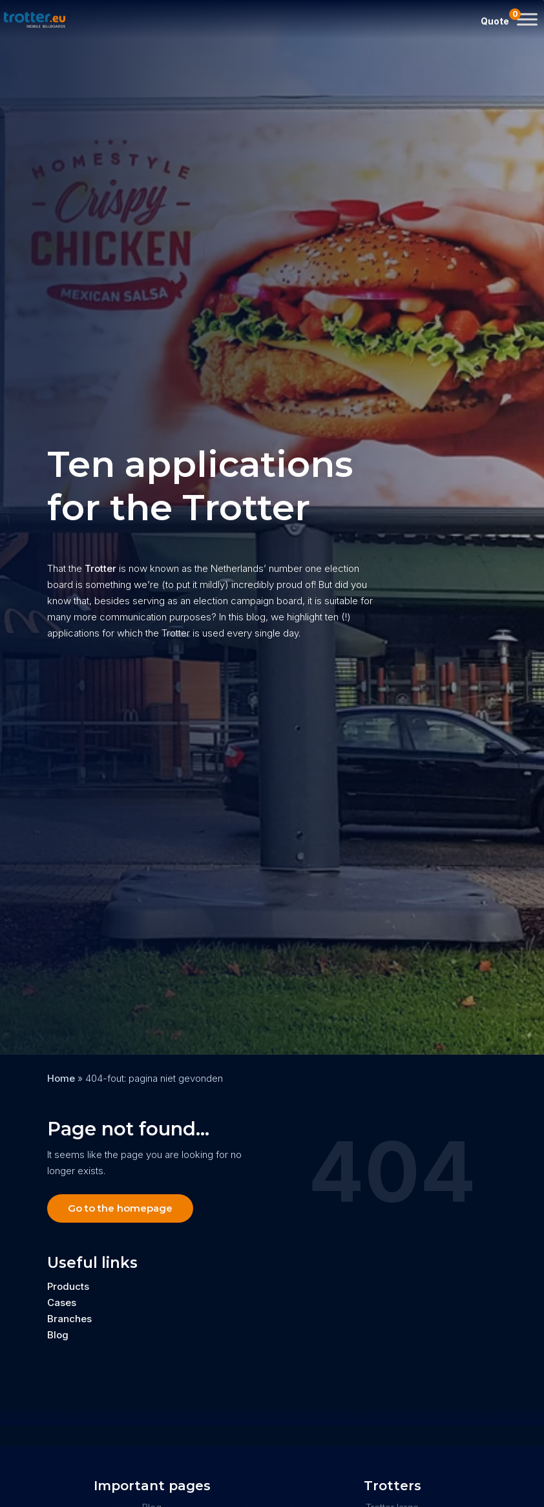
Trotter (99, 568)
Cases (61, 1302)
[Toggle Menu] (527, 19)
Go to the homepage (120, 1208)
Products (68, 1286)
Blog (57, 1335)
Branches (69, 1318)
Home (61, 1078)
